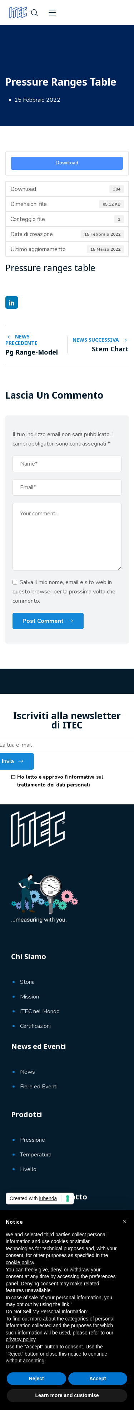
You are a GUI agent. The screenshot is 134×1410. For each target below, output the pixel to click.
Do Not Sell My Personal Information (46, 1311)
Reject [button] (36, 1378)
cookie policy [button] (20, 1262)
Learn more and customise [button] (67, 1395)
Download (67, 163)
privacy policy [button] (20, 1339)
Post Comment (43, 621)
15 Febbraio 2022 (37, 100)
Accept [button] (97, 1378)
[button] (124, 1221)
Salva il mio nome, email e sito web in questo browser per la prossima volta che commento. (64, 591)
